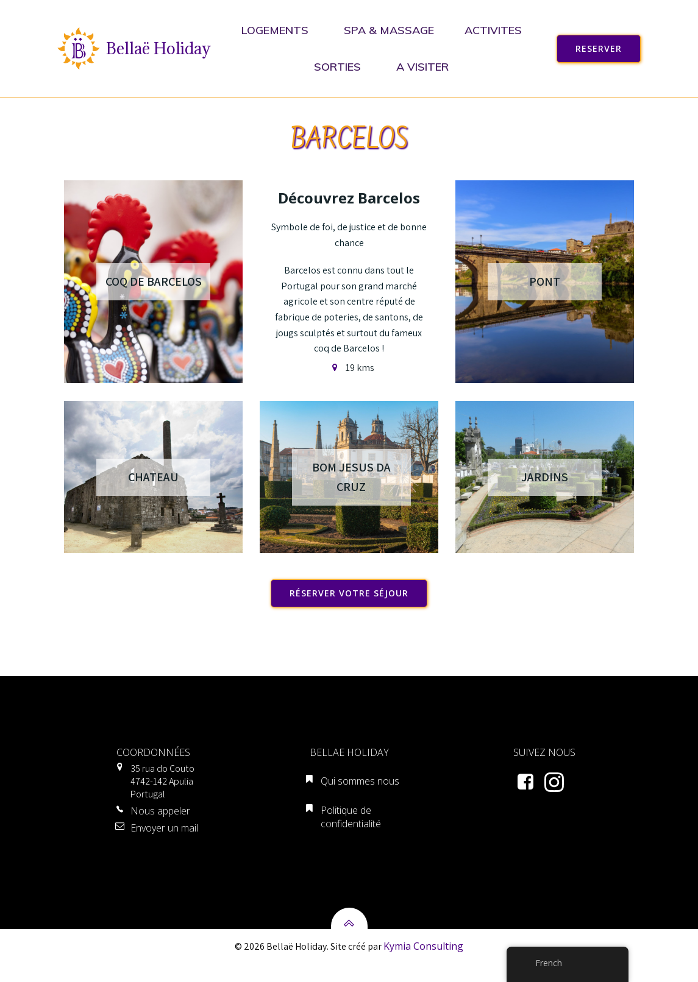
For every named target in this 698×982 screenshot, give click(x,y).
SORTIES (340, 67)
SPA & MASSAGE (389, 30)
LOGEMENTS (277, 30)
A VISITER (425, 67)
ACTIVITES (496, 30)
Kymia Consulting (423, 963)
